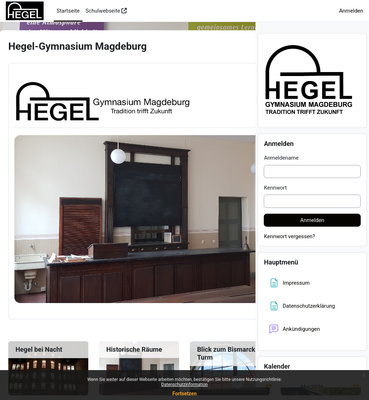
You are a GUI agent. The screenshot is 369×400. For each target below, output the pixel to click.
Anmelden (351, 11)
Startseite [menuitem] (68, 11)
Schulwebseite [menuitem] (102, 11)
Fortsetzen (184, 393)
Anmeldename (281, 170)
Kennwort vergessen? (289, 249)
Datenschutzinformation (184, 384)
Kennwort (275, 200)
